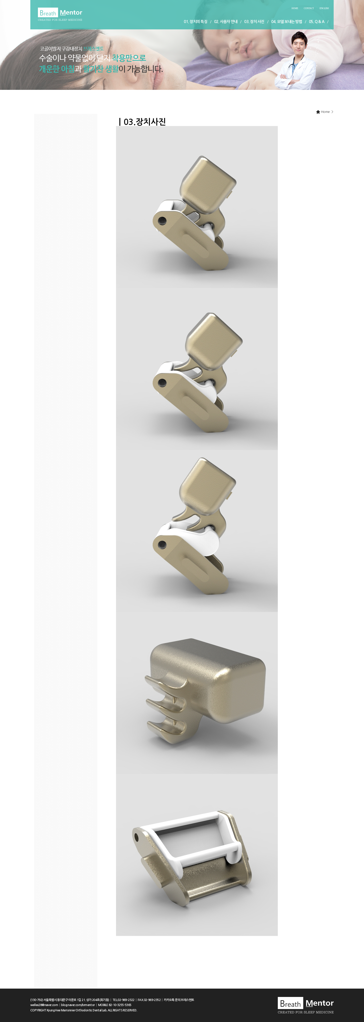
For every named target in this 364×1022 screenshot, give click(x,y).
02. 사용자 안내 (226, 22)
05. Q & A (316, 22)
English (324, 8)
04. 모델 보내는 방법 (286, 22)
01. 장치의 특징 (195, 22)
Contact (309, 8)
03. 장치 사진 (254, 22)
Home (294, 8)
